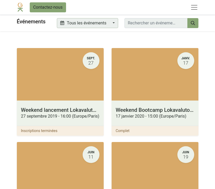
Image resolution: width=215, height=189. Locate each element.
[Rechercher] (192, 23)
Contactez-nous (48, 7)
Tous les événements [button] (83, 22)
